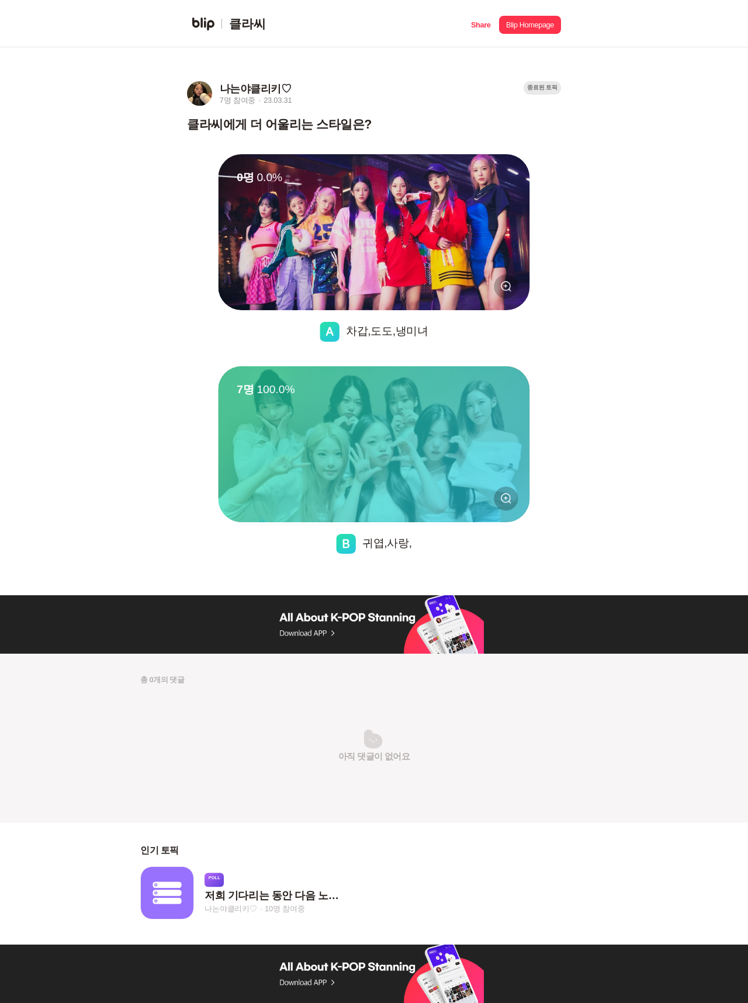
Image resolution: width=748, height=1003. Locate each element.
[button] (480, 23)
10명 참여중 (284, 908)
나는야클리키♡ (231, 908)
